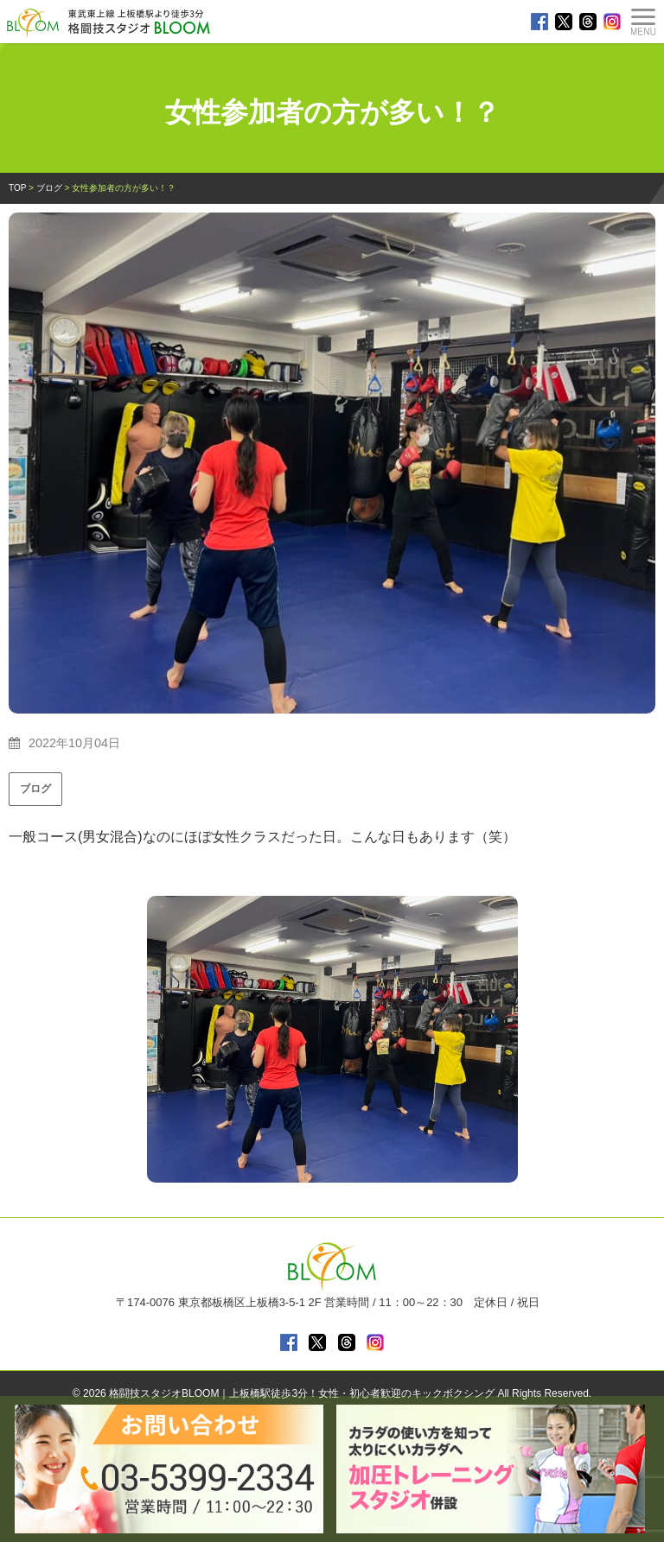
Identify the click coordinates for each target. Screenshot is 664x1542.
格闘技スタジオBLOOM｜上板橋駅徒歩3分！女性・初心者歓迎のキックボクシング (302, 1393)
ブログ (35, 789)
